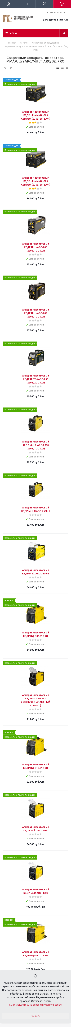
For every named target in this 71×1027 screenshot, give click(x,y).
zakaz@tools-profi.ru (55, 19)
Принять (35, 1016)
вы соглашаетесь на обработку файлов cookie (35, 1004)
